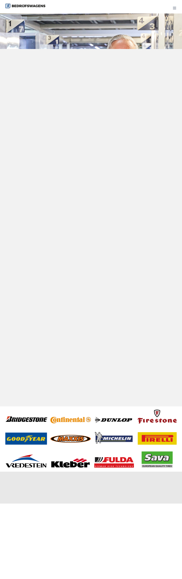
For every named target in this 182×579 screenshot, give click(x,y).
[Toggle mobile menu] (175, 8)
